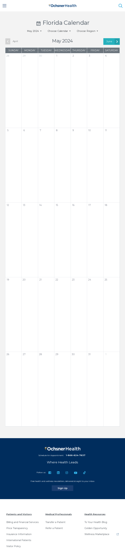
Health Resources (94, 514)
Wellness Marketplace (96, 534)
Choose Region (86, 31)
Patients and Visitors (19, 514)
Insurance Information (19, 534)
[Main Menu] (4, 6)
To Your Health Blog (95, 522)
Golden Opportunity (95, 528)
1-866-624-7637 (75, 455)
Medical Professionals (58, 514)
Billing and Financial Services (22, 522)
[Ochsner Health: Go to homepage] (62, 5)
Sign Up (65, 488)
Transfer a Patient (55, 522)
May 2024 (33, 31)
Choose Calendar (58, 31)
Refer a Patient (54, 528)
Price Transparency (17, 528)
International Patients (18, 540)
